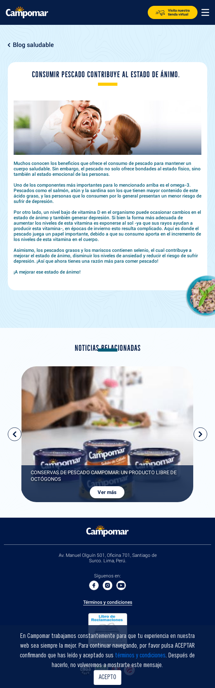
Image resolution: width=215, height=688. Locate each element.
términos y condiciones (140, 656)
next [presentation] (200, 434)
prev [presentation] (14, 434)
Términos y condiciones (107, 602)
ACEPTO (107, 677)
